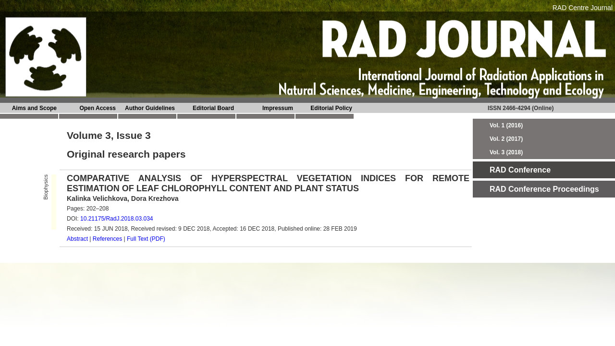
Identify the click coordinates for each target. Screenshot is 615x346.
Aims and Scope (34, 108)
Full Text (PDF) (146, 238)
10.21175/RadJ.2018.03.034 (116, 218)
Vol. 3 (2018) (506, 152)
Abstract (77, 238)
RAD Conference (520, 170)
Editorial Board (213, 108)
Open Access (97, 108)
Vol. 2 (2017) (506, 139)
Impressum (277, 108)
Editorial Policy (331, 108)
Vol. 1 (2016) (506, 125)
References (107, 238)
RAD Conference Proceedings (544, 189)
